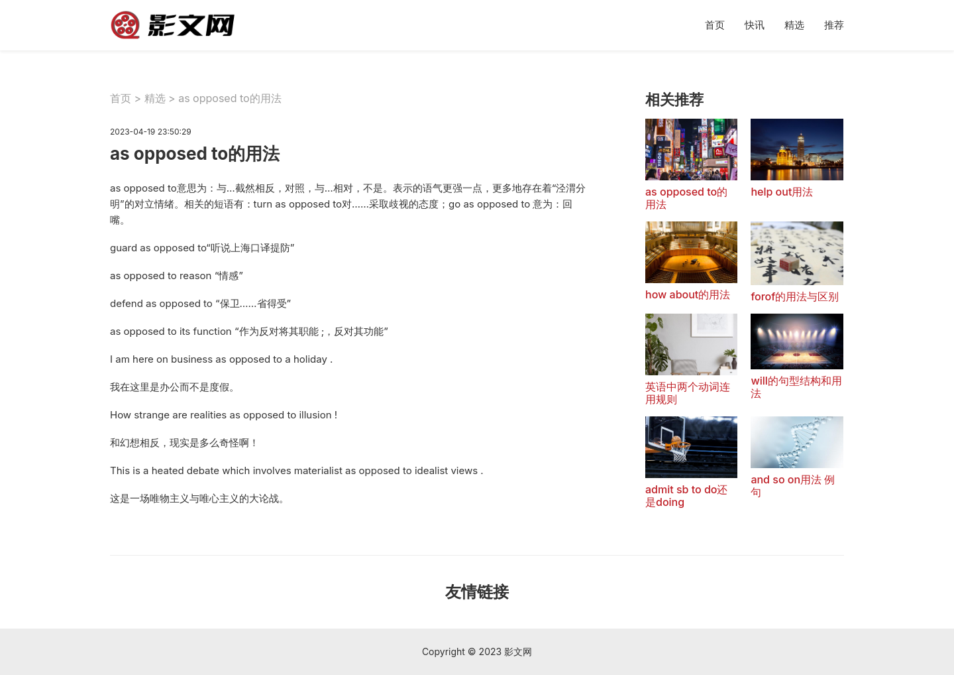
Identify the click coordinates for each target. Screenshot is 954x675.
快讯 (755, 25)
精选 (794, 25)
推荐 (834, 25)
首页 (715, 25)
